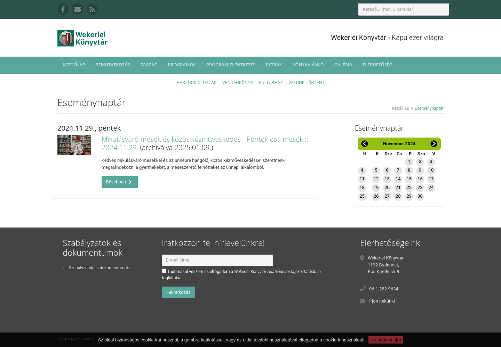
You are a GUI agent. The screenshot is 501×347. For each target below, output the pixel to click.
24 (431, 187)
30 (420, 196)
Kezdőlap (74, 65)
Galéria (343, 65)
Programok (182, 65)
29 (409, 196)
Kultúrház (271, 82)
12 (376, 178)
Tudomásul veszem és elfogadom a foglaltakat (241, 274)
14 (398, 178)
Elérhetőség (377, 65)
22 (409, 187)
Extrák (274, 65)
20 (387, 187)
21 (398, 187)
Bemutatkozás (112, 65)
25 (362, 196)
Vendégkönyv (237, 82)
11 (362, 178)
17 (431, 178)
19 (376, 187)
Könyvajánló (308, 65)
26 (376, 196)
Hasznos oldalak (196, 82)
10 (431, 170)
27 (387, 196)
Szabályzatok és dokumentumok (96, 267)
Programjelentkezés (230, 65)
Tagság (149, 65)
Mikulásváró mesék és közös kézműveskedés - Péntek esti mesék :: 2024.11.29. (205, 143)
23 (420, 187)
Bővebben (119, 181)
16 (420, 178)
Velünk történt (306, 82)
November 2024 (399, 143)
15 (409, 178)
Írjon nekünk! (382, 301)
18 (362, 187)
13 (387, 178)
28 (398, 196)
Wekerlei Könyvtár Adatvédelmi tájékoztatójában (277, 271)
